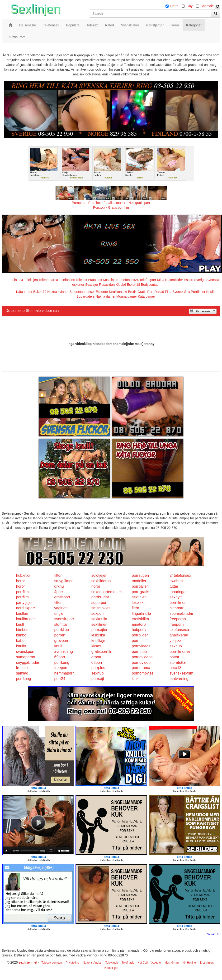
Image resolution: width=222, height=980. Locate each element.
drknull (60, 586)
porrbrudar (100, 597)
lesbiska (98, 635)
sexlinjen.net (28, 962)
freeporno (178, 619)
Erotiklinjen (207, 962)
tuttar (174, 586)
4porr (58, 592)
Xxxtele (156, 962)
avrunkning (63, 652)
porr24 (59, 679)
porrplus (98, 668)
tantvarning (179, 679)
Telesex (81, 280)
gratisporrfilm (102, 652)
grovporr (61, 641)
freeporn (177, 624)
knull (20, 624)
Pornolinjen (111, 968)
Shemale (207, 6)
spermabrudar (181, 613)
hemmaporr (64, 673)
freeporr (61, 668)
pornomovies (143, 673)
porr (135, 641)
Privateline (72, 962)
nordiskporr (25, 608)
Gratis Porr (145, 292)
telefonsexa (179, 630)
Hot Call (142, 962)
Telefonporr (148, 280)
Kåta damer (146, 296)
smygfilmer (63, 581)
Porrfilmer (198, 292)
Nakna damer (105, 296)
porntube (139, 652)
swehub (176, 581)
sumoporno (25, 657)
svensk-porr (64, 619)
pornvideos (141, 646)
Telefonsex (67, 280)
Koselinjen (110, 280)
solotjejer (99, 575)
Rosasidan (107, 284)
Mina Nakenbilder (170, 280)
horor (20, 581)
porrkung (61, 662)
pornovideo (141, 662)
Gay (189, 6)
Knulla (210, 292)
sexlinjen (139, 597)
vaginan (61, 608)
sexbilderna (101, 581)
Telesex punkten (51, 962)
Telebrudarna (48, 280)
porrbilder (140, 635)
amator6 (139, 624)
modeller (139, 581)
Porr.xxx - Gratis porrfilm (111, 207)
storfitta (60, 624)
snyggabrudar (27, 662)
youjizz (175, 641)
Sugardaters (85, 296)
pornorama (141, 668)
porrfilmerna (180, 652)
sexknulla (99, 619)
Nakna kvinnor (58, 292)
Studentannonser (82, 292)
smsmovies (100, 608)
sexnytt (176, 597)
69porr (59, 657)
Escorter (102, 292)
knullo (21, 646)
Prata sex (95, 280)
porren (59, 635)
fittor (58, 575)
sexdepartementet (106, 592)
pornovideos (142, 657)
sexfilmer (99, 624)
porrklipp (61, 630)
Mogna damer (126, 296)
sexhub (176, 646)
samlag (22, 673)
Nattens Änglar (92, 962)
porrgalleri (140, 586)
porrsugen (140, 575)
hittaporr (177, 608)
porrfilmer (178, 603)
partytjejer (24, 603)
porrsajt (97, 679)
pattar (174, 657)
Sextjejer (91, 284)
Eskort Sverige (194, 280)
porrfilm (22, 592)
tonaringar (178, 592)
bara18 (175, 668)
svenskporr (25, 652)
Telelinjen (31, 280)
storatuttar (178, 662)
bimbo (21, 635)
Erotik (132, 292)
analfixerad (179, 635)
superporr (99, 603)
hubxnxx (23, 575)
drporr (96, 657)
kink (135, 679)
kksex (96, 646)
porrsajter (99, 630)
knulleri (22, 613)
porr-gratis (140, 592)
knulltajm (98, 641)
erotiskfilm (140, 619)
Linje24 (17, 280)
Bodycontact (150, 284)
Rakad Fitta (163, 292)
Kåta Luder (24, 292)
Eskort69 (39, 292)
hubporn (139, 630)
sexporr (97, 613)
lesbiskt (138, 603)
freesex (22, 668)
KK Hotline (189, 962)
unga (58, 613)
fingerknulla (141, 613)
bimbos (22, 630)
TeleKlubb (111, 962)
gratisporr (62, 597)
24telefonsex (180, 575)
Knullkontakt (118, 292)
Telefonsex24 (129, 280)
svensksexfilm (181, 673)
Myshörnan (172, 962)
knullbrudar (25, 619)
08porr (96, 662)
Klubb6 (121, 284)
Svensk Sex (181, 292)
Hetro (174, 6)
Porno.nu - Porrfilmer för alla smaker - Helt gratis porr (111, 203)
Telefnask (128, 962)
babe (20, 641)
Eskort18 (133, 284)
